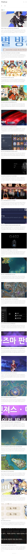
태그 (5, 5)
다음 (15, 553)
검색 (24, 2)
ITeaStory (4, 2)
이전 (12, 553)
